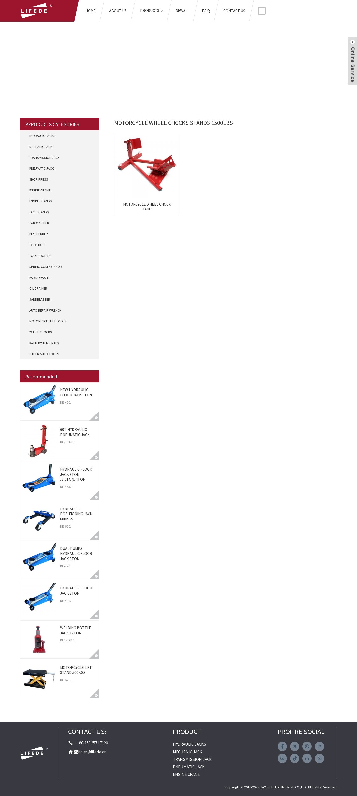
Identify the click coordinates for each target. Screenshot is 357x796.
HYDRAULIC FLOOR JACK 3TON (76, 590)
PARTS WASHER (40, 277)
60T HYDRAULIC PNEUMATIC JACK (75, 432)
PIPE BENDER (38, 234)
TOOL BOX (36, 245)
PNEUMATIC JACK (41, 168)
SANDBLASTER (39, 299)
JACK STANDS (39, 212)
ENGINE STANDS (40, 201)
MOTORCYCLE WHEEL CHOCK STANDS (140, 193)
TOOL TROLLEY (40, 256)
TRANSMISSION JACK (44, 157)
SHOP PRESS (38, 179)
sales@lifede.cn (92, 752)
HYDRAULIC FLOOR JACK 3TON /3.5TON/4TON (76, 474)
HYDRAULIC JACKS (42, 135)
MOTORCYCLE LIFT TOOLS (47, 321)
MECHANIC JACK (40, 146)
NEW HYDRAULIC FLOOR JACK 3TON (76, 392)
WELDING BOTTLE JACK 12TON (75, 630)
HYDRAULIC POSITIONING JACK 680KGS (76, 514)
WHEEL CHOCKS (40, 332)
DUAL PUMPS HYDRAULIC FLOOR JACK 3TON (76, 553)
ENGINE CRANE (39, 190)
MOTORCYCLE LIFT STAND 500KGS (76, 670)
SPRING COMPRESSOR (45, 266)
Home (94, 61)
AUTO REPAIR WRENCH (45, 310)
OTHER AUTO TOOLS (44, 354)
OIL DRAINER (38, 288)
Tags (119, 61)
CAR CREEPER (39, 223)
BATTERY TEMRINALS (44, 343)
